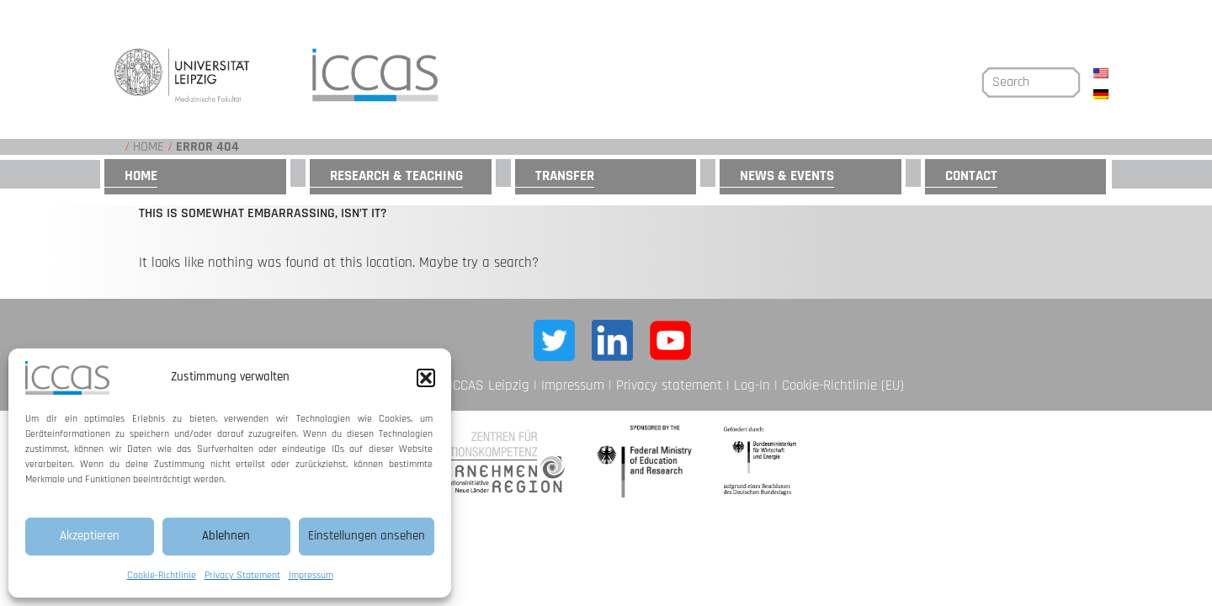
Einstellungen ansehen (366, 536)
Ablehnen (226, 536)
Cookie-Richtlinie (161, 575)
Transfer (564, 176)
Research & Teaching (396, 176)
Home (148, 147)
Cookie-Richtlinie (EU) (843, 385)
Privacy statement (669, 385)
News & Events (787, 176)
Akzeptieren (90, 536)
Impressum (311, 575)
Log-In (752, 385)
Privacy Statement (242, 575)
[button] (425, 377)
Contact (971, 176)
